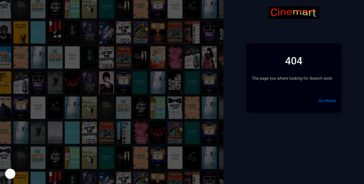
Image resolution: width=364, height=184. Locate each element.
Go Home (327, 100)
